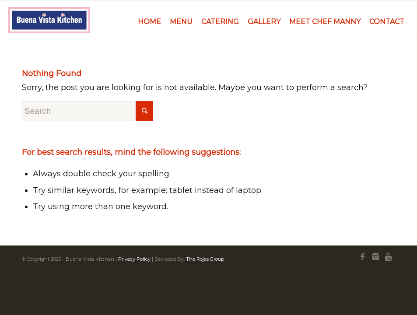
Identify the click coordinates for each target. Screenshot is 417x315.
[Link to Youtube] (388, 256)
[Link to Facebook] (362, 256)
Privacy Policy (134, 259)
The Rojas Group (205, 259)
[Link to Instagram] (375, 256)
